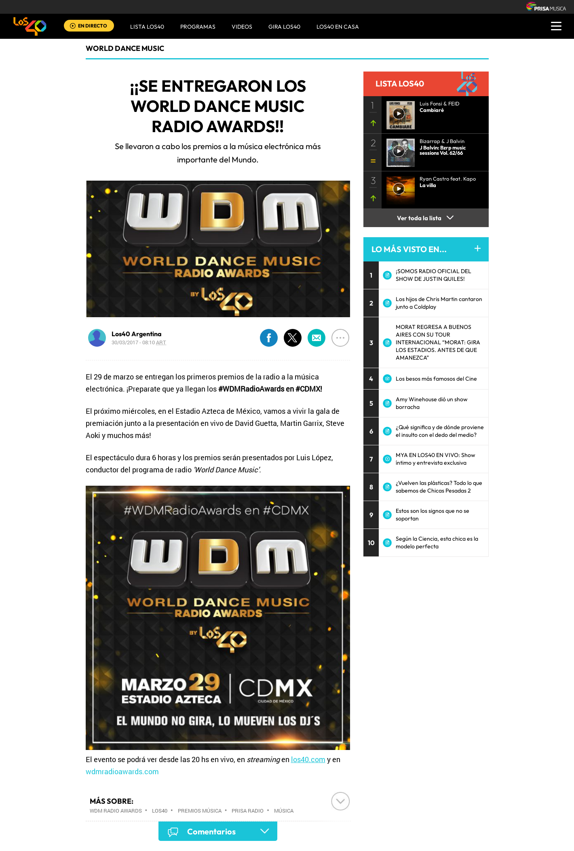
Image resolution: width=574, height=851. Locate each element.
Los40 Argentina (137, 334)
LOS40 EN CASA (338, 26)
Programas (197, 26)
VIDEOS (242, 26)
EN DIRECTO (92, 26)
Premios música (200, 810)
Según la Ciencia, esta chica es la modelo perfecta (437, 542)
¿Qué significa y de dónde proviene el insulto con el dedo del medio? (440, 430)
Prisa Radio (248, 810)
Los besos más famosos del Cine (436, 378)
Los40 (159, 810)
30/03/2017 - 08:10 (139, 342)
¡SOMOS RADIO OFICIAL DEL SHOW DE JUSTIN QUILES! (433, 275)
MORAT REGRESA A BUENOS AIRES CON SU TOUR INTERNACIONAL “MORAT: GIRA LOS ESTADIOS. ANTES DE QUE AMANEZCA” (438, 342)
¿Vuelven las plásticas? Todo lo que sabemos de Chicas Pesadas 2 (439, 486)
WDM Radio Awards (116, 810)
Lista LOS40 (147, 26)
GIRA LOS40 (284, 26)
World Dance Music (125, 48)
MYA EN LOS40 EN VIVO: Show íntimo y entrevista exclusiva (435, 458)
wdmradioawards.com (123, 771)
